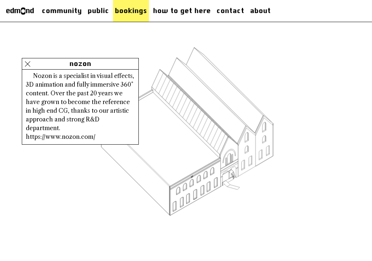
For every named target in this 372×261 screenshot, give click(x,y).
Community (62, 11)
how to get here (182, 11)
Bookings (131, 11)
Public (98, 11)
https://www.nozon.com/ (61, 136)
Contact (230, 11)
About (260, 11)
